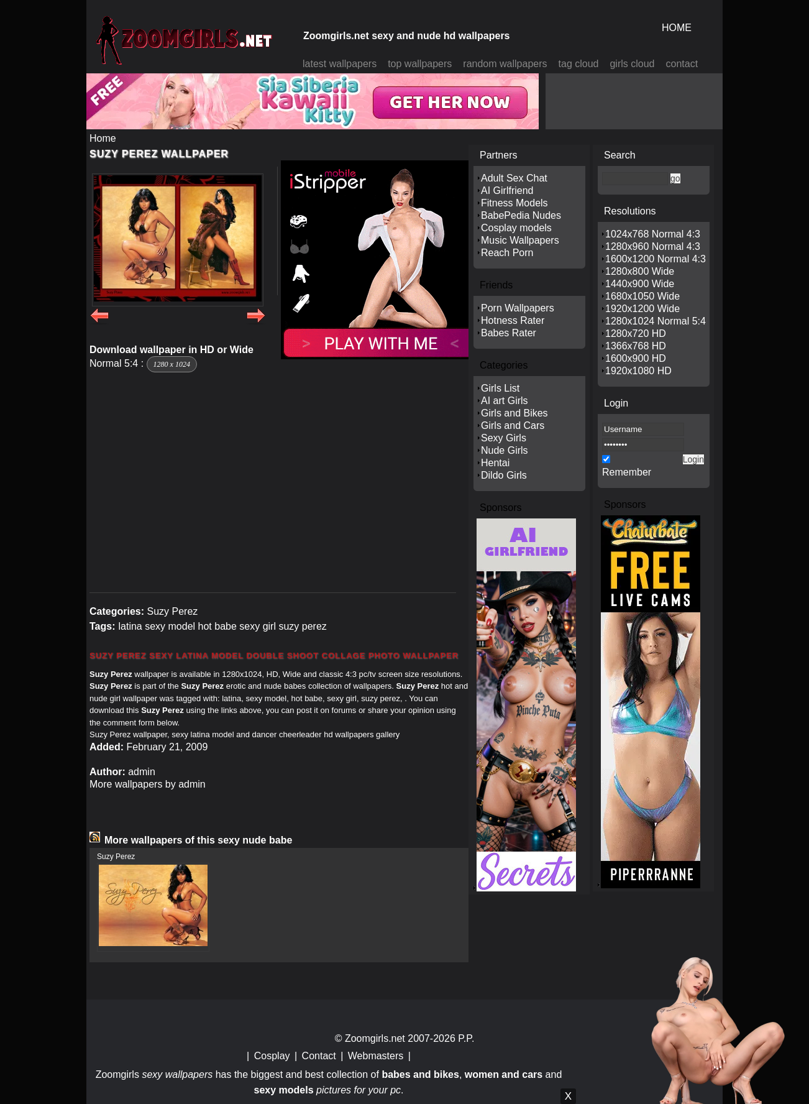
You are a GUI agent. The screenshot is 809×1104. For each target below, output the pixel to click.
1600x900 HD (635, 358)
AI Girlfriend (507, 190)
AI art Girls (504, 400)
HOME (677, 27)
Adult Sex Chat (514, 178)
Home (102, 138)
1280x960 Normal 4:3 (652, 246)
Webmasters (376, 1056)
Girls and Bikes (514, 413)
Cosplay (272, 1056)
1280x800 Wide (639, 271)
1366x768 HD (635, 346)
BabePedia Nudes (521, 215)
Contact (319, 1056)
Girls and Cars (512, 425)
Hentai (495, 463)
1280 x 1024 (171, 364)
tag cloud (579, 63)
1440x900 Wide (639, 283)
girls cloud (632, 63)
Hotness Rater (512, 320)
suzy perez (302, 626)
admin (141, 771)
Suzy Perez (172, 611)
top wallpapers (420, 63)
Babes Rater (508, 333)
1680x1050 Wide (642, 296)
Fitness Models (514, 203)
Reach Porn (507, 252)
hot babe (217, 626)
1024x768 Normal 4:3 (652, 234)
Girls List (500, 388)
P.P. (466, 1038)
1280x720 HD (635, 333)
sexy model (170, 626)
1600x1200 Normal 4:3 (655, 259)
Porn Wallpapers (517, 308)
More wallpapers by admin (147, 784)
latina (130, 626)
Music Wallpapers (520, 240)
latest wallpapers (340, 63)
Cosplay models (516, 228)
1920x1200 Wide (642, 308)
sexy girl (257, 626)
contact (682, 63)
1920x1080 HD (638, 371)
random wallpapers (505, 63)
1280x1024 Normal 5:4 (655, 321)
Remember (626, 472)
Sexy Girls (503, 438)
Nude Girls (504, 450)
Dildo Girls (504, 475)
